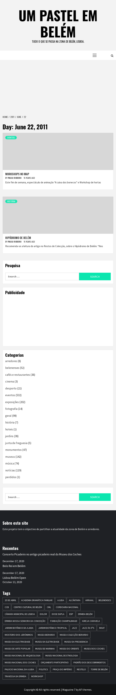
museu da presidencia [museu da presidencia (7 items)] (76, 641)
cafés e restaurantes (17, 375)
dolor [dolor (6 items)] (43, 614)
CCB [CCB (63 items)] (7, 607)
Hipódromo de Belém (18, 238)
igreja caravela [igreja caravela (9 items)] (91, 620)
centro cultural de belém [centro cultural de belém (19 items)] (28, 607)
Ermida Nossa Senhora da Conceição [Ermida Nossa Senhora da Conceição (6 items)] (25, 620)
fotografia (11, 409)
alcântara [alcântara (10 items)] (74, 600)
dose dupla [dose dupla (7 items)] (58, 614)
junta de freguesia (16, 443)
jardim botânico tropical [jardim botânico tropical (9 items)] (52, 627)
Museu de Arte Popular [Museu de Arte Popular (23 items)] (17, 648)
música (9, 463)
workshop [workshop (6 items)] (37, 676)
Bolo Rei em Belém (14, 566)
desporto (11, 388)
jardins (9, 436)
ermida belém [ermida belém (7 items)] (85, 614)
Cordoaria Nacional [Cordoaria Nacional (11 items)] (67, 607)
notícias (10, 470)
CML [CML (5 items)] (49, 607)
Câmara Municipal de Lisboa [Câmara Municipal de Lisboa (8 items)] (20, 614)
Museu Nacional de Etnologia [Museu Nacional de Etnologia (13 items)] (61, 655)
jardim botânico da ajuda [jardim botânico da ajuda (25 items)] (19, 627)
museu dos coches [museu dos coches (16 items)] (94, 648)
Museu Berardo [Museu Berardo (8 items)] (46, 634)
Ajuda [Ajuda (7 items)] (60, 600)
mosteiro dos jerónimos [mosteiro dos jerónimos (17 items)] (19, 634)
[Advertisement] (58, 85)
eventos (11, 137)
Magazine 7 (68, 689)
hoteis (9, 429)
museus (10, 457)
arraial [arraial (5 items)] (89, 600)
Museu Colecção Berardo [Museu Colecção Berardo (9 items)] (74, 634)
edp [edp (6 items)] (71, 614)
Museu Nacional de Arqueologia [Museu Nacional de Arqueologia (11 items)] (22, 655)
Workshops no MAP (17, 174)
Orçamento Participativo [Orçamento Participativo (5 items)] (55, 662)
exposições (12, 402)
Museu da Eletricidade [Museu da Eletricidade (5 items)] (47, 641)
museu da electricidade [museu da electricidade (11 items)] (17, 641)
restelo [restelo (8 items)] (81, 669)
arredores (11, 361)
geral (8, 416)
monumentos (13, 450)
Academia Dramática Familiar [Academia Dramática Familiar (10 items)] (36, 600)
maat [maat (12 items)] (102, 627)
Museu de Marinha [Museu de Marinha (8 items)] (45, 648)
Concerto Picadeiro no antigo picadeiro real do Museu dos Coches (42, 554)
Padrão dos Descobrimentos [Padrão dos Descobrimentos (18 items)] (89, 662)
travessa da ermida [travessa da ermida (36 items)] (15, 676)
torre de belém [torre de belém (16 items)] (99, 669)
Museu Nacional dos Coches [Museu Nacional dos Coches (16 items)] (20, 662)
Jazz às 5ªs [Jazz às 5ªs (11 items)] (88, 627)
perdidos (10, 477)
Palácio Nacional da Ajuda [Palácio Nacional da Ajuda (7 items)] (19, 669)
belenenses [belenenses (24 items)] (105, 600)
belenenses (12, 368)
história (11, 201)
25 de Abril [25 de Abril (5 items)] (10, 600)
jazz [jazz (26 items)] (74, 627)
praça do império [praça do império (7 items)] (62, 669)
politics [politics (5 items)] (43, 669)
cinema (9, 381)
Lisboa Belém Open (14, 578)
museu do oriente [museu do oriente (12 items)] (69, 648)
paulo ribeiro (15, 177)
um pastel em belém (58, 23)
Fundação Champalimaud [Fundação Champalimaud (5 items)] (63, 620)
